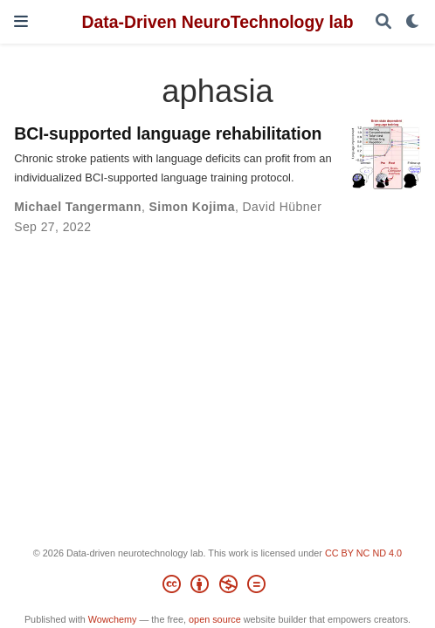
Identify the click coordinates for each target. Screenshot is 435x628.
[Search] (383, 22)
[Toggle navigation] (21, 21)
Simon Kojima (192, 207)
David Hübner (282, 207)
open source (215, 619)
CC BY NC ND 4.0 (363, 553)
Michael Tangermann (78, 207)
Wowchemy (112, 619)
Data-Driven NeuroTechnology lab (217, 21)
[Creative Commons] (217, 587)
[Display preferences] (413, 22)
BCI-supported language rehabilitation (167, 133)
